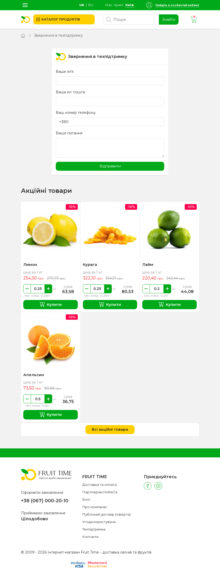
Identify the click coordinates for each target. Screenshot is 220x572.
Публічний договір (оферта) (106, 514)
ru (90, 5)
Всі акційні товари (110, 429)
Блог (86, 499)
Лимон (30, 264)
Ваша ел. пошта (70, 92)
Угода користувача (99, 522)
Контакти (90, 537)
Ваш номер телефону (76, 112)
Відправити (110, 166)
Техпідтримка (93, 529)
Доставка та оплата (99, 485)
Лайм (147, 264)
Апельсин (33, 374)
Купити (50, 304)
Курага (90, 264)
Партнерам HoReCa (99, 492)
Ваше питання (69, 133)
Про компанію (94, 507)
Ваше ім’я (64, 71)
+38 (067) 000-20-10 (44, 501)
